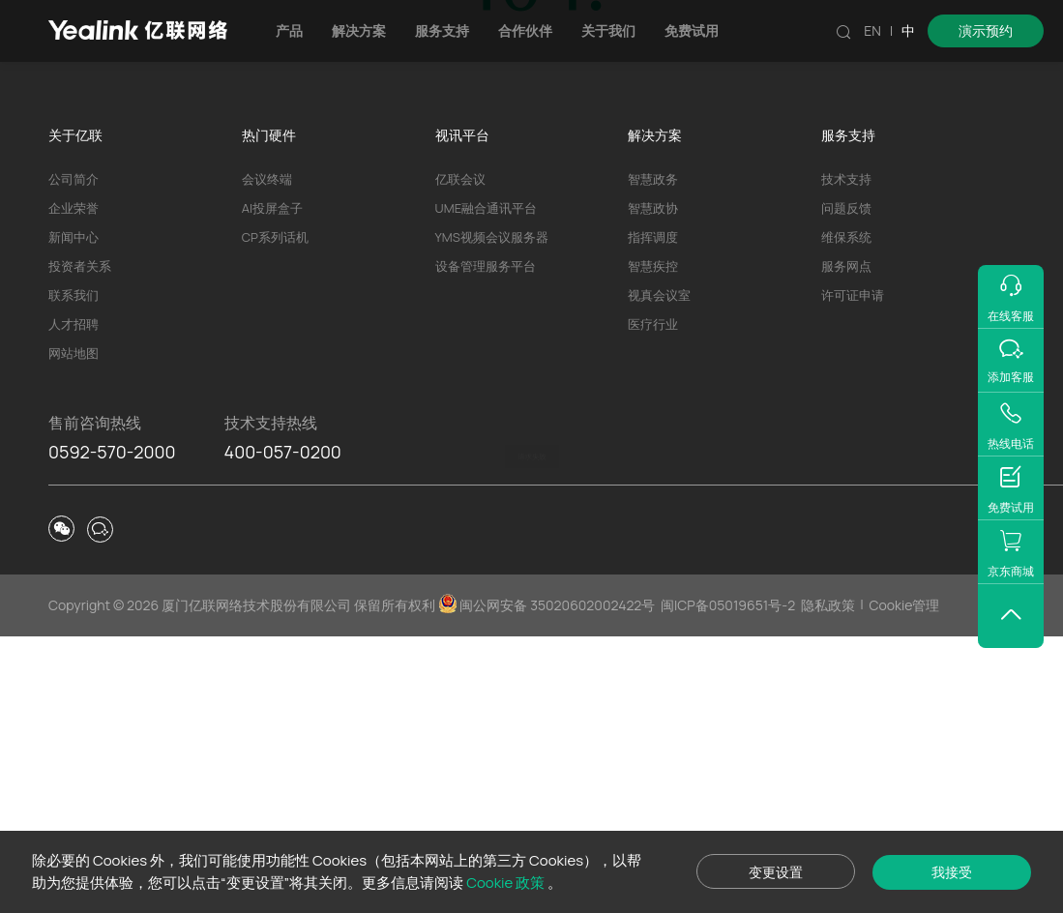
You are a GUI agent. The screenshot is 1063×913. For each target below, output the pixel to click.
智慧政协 (653, 484)
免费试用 (691, 30)
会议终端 (267, 455)
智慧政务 (653, 455)
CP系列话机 (275, 513)
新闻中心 (73, 513)
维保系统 (846, 513)
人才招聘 (73, 600)
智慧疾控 (653, 542)
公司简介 (73, 455)
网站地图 (73, 629)
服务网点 (846, 542)
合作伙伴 (525, 30)
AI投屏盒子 (272, 484)
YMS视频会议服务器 (491, 513)
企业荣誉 (73, 484)
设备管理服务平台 (485, 542)
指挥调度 (653, 513)
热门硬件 (269, 411)
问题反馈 (846, 484)
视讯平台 (462, 411)
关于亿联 (75, 411)
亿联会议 (460, 455)
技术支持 (582, 305)
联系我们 (73, 571)
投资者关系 (79, 542)
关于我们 (608, 30)
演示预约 (986, 30)
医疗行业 (653, 600)
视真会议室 (659, 571)
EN (872, 30)
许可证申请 (852, 571)
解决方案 (359, 30)
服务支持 (442, 30)
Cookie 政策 (506, 882)
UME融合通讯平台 (486, 484)
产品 (289, 30)
